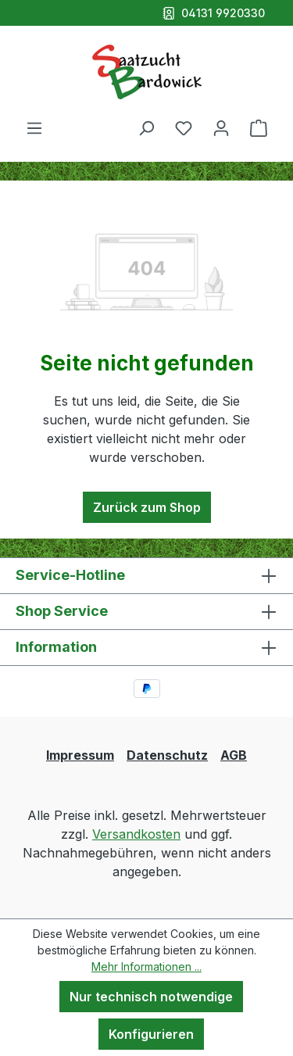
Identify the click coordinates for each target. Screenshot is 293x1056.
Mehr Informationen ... (146, 966)
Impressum (80, 755)
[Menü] (34, 127)
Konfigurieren (151, 1034)
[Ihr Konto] (221, 127)
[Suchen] (146, 127)
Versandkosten (136, 834)
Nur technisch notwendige (151, 996)
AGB (233, 755)
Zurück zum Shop (147, 507)
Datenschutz (167, 755)
